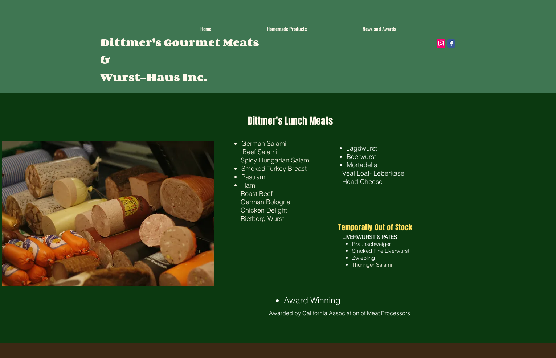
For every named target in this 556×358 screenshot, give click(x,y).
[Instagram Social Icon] (441, 43)
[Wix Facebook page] (451, 43)
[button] (287, 28)
